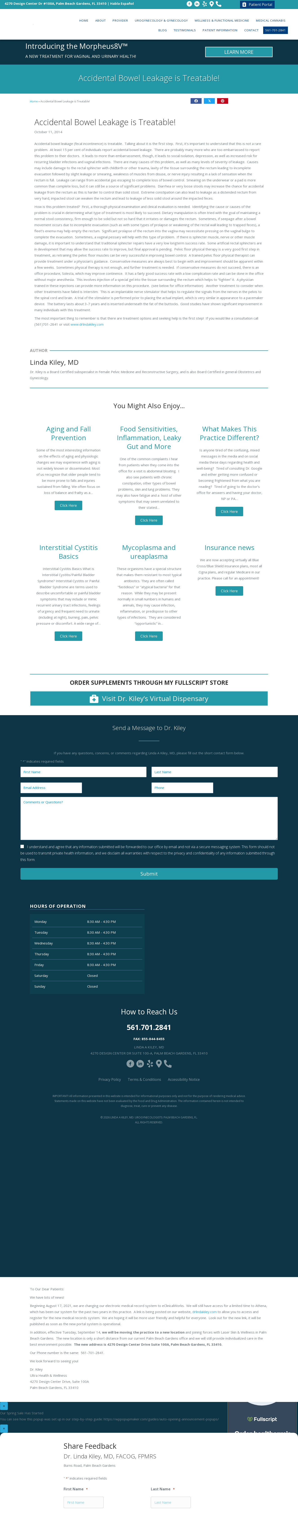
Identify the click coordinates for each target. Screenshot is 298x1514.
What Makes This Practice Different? (229, 433)
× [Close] (4, 1406)
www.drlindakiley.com (87, 324)
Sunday (39, 986)
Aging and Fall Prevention (68, 433)
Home (34, 101)
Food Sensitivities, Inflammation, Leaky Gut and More (149, 437)
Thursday (41, 954)
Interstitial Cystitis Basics (68, 552)
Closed (92, 975)
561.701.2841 (149, 1027)
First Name (76, 1489)
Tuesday (41, 932)
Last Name (163, 1489)
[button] (68, 505)
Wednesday (43, 943)
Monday (40, 921)
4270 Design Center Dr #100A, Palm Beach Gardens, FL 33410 (55, 3)
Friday (39, 964)
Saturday (41, 975)
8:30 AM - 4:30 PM (101, 921)
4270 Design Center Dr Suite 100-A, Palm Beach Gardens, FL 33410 (149, 1053)
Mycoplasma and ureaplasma (149, 552)
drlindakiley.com (204, 1311)
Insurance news (229, 547)
